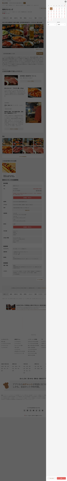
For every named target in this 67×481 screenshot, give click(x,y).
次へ (61, 478)
